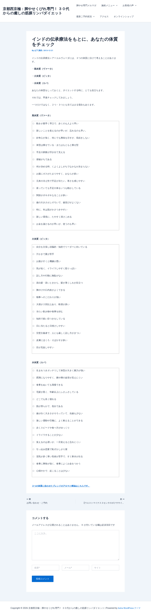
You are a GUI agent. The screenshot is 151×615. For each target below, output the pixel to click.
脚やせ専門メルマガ (86, 5)
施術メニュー (109, 5)
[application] (115, 5)
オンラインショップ (122, 16)
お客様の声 (128, 5)
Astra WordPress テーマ (129, 608)
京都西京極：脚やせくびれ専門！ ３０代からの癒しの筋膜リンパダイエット (36, 11)
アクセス (103, 16)
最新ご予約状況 (85, 16)
